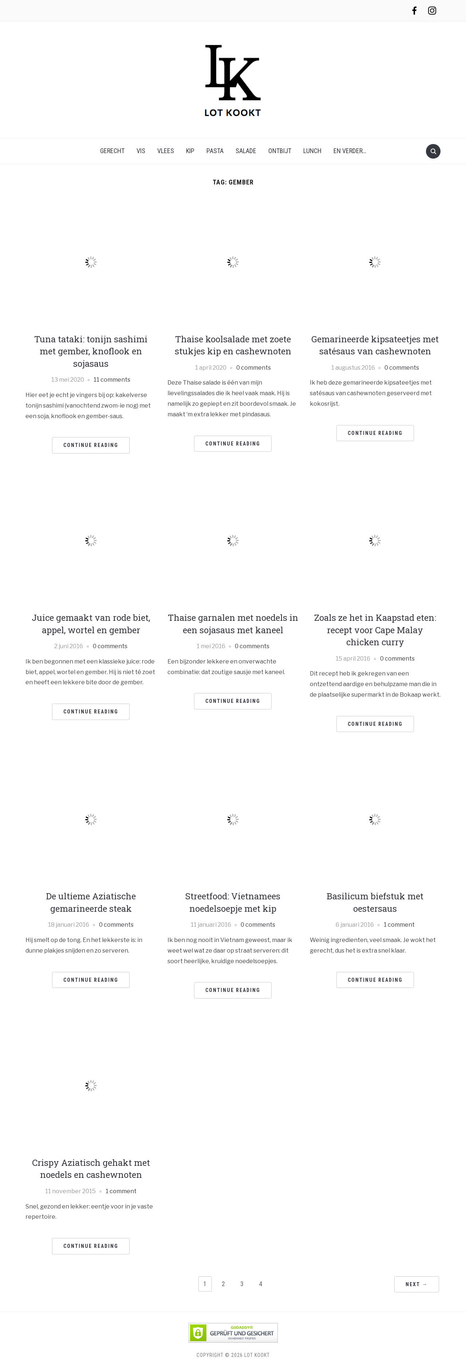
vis (141, 151)
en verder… (349, 151)
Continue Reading (90, 445)
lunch (312, 151)
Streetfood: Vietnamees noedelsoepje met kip (232, 902)
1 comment (399, 924)
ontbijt (279, 151)
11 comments (112, 379)
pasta (215, 151)
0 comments (253, 367)
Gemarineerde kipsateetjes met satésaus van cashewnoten (375, 345)
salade (246, 151)
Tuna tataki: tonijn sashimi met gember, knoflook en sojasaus (90, 351)
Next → (417, 1284)
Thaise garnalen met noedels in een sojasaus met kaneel (233, 624)
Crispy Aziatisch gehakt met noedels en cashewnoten (91, 1169)
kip (190, 151)
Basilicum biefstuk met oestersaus (375, 902)
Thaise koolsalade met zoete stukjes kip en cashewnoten (233, 345)
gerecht (112, 151)
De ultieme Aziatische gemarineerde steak (91, 902)
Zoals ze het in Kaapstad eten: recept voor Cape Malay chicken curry (375, 630)
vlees (165, 151)
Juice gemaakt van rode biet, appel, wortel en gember (91, 624)
